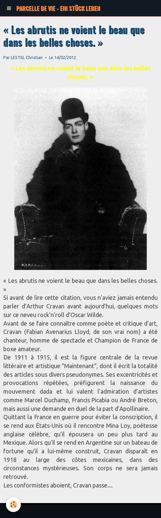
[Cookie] (13, 504)
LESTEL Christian (27, 57)
